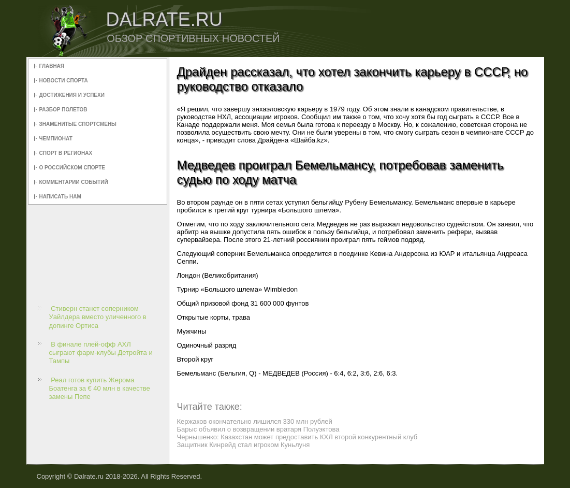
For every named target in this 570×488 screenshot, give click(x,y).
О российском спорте (72, 167)
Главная (52, 66)
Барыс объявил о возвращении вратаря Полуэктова (258, 429)
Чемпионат (55, 138)
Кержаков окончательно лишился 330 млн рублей (254, 421)
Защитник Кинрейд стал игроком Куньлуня (243, 445)
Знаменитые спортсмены (77, 124)
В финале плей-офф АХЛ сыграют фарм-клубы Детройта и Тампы (101, 352)
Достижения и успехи (72, 95)
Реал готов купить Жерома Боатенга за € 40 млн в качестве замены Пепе (99, 388)
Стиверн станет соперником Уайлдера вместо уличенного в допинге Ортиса (98, 317)
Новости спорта (63, 80)
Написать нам (60, 196)
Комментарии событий (73, 182)
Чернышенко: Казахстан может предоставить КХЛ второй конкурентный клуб (297, 437)
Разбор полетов (63, 109)
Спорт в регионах (66, 153)
